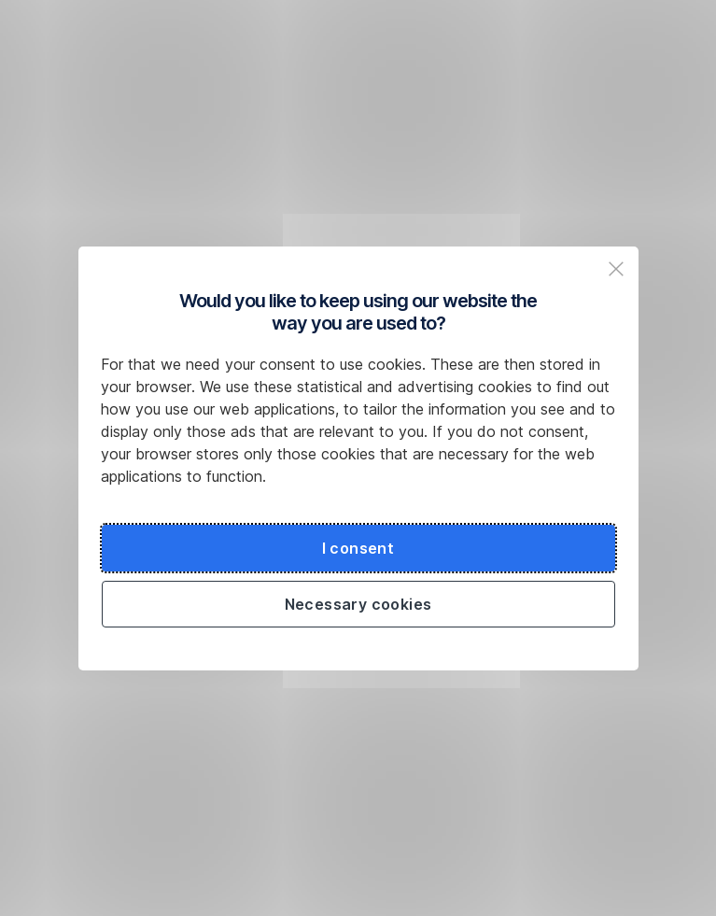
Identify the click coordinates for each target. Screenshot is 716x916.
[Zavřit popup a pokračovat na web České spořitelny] (616, 268)
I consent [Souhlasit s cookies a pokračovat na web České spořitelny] (358, 548)
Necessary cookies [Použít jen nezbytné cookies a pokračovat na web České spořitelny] (358, 604)
